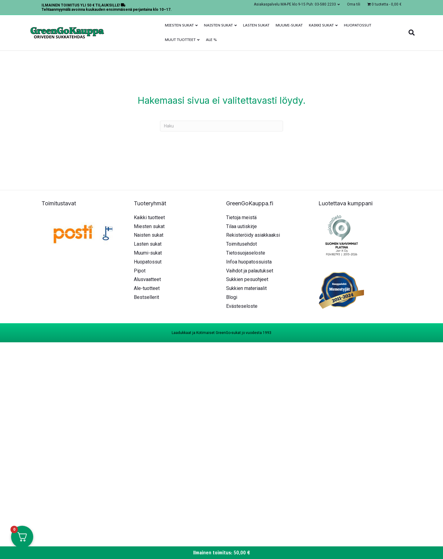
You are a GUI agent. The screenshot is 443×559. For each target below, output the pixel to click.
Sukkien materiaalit (246, 288)
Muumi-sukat (289, 25)
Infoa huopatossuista (249, 262)
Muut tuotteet (180, 39)
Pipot (140, 271)
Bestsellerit (146, 297)
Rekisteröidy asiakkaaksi (253, 235)
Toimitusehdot (241, 244)
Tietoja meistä (241, 217)
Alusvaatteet (147, 279)
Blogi (231, 297)
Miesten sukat (179, 25)
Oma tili (353, 4)
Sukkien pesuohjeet (247, 279)
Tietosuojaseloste (245, 253)
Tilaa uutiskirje (241, 226)
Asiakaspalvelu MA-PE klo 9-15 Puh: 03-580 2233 (295, 4)
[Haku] (410, 33)
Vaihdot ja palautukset (249, 271)
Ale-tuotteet (147, 288)
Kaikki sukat (321, 25)
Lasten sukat (256, 25)
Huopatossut (357, 25)
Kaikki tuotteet (149, 217)
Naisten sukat (218, 25)
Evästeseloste (241, 306)
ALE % (211, 39)
